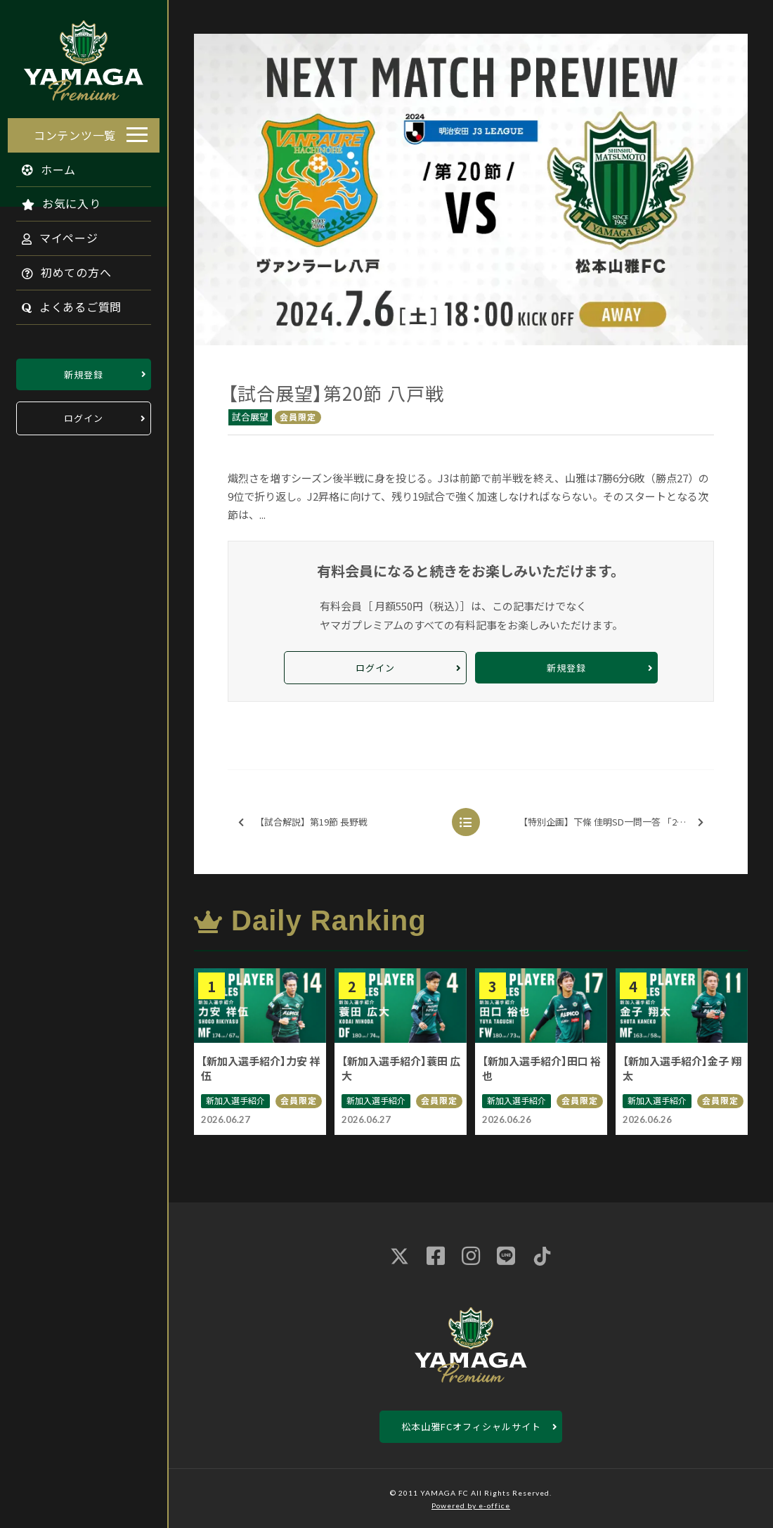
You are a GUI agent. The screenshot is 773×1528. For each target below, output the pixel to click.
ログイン (83, 414)
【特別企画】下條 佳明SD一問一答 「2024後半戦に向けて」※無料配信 (615, 822)
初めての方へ (59, 268)
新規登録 (83, 370)
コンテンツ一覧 (75, 130)
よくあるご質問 (64, 303)
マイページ (52, 234)
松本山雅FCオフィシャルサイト (471, 1426)
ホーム (41, 165)
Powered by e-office (470, 1505)
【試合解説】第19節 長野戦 (303, 822)
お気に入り (53, 199)
